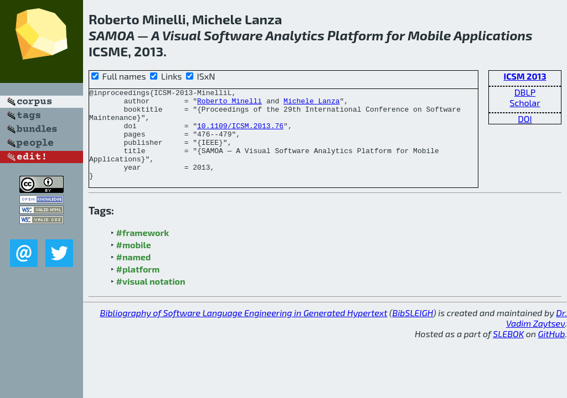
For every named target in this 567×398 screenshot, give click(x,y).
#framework (142, 250)
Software (233, 35)
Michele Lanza (311, 104)
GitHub (551, 352)
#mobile (133, 263)
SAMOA (112, 35)
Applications (493, 35)
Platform (355, 35)
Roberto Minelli (229, 104)
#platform (138, 287)
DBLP (524, 92)
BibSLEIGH (413, 331)
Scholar (524, 102)
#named (133, 275)
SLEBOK (508, 352)
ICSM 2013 (525, 76)
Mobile (429, 35)
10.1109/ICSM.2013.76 (240, 134)
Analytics (294, 35)
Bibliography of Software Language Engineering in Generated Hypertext (244, 331)
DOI (525, 118)
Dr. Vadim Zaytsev (536, 336)
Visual (181, 35)
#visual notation (150, 299)
